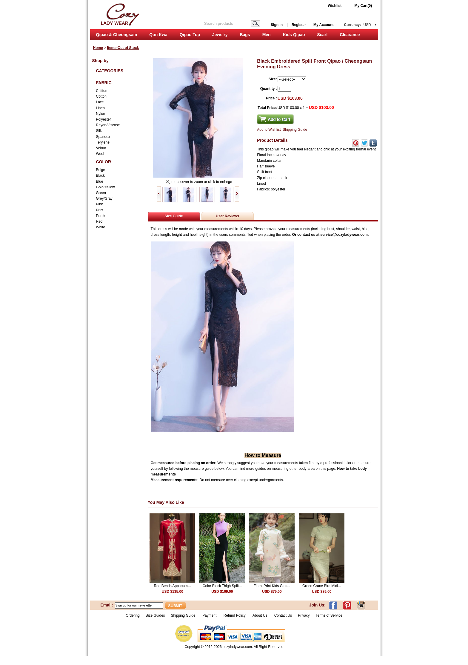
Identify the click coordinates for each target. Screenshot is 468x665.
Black (100, 175)
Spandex (103, 137)
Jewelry (219, 34)
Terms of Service (328, 615)
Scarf (322, 34)
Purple (101, 216)
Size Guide (173, 216)
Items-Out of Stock (123, 48)
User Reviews (227, 216)
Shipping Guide (295, 129)
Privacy (304, 615)
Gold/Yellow (105, 187)
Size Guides (155, 615)
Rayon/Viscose (108, 125)
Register (299, 25)
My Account (323, 25)
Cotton (101, 96)
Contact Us (283, 615)
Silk (99, 131)
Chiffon (101, 91)
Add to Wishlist (269, 129)
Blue (99, 181)
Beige (100, 170)
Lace (100, 102)
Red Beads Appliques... (172, 586)
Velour (101, 148)
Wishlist (334, 6)
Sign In (277, 25)
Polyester (103, 119)
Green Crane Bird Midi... (321, 586)
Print (100, 210)
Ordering (133, 615)
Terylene (103, 142)
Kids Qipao (294, 34)
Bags (245, 34)
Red (99, 221)
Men (266, 34)
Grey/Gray (104, 198)
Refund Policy (235, 615)
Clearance (350, 34)
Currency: (357, 25)
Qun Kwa (158, 34)
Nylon (100, 114)
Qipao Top (190, 34)
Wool (100, 154)
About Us (260, 615)
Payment (209, 615)
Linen (100, 108)
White (100, 227)
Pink (99, 204)
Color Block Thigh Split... (222, 586)
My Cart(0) (363, 6)
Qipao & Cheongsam (116, 34)
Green (101, 193)
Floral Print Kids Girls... (272, 586)
